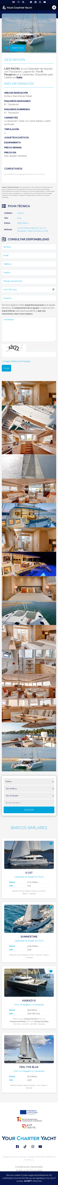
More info (37, 1181)
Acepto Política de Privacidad (17, 361)
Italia (19, 77)
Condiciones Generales (29, 1166)
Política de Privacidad (29, 1170)
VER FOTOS (18, 48)
